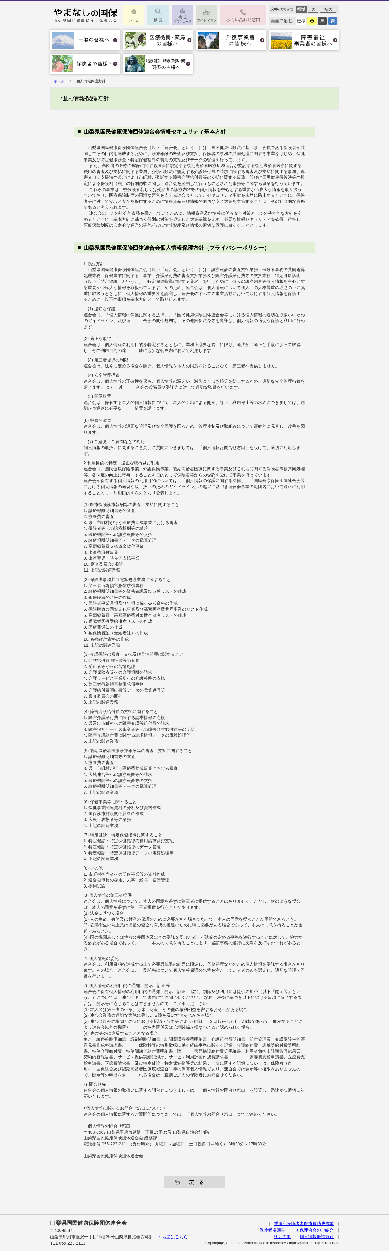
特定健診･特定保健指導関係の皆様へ (158, 64)
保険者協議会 (273, 1230)
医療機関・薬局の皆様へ (158, 40)
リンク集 (282, 1236)
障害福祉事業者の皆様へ (304, 40)
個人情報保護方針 (317, 1236)
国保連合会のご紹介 (314, 1230)
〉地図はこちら (173, 1236)
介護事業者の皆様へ (231, 40)
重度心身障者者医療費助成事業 (304, 1223)
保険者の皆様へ (85, 64)
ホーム (59, 81)
